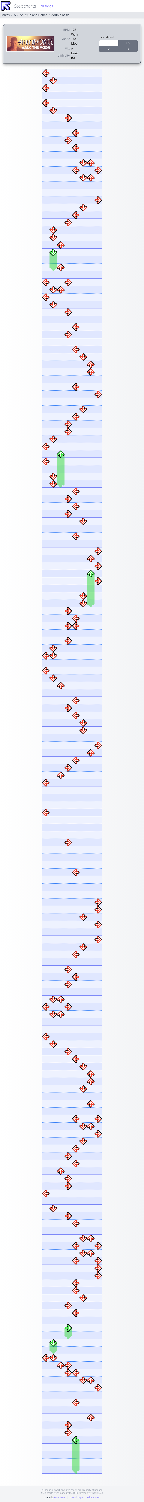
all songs (46, 6)
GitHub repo (76, 1497)
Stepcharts (25, 6)
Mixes (6, 15)
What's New (93, 1497)
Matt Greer (60, 1497)
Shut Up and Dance (33, 15)
